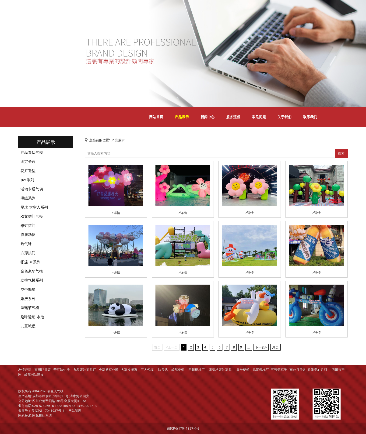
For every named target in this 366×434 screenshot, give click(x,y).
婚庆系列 (28, 298)
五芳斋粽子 (279, 369)
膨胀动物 (28, 234)
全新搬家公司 (108, 369)
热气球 (26, 243)
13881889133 (65, 405)
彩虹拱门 (28, 225)
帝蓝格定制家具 (220, 369)
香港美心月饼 (317, 369)
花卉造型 (28, 170)
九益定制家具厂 (84, 369)
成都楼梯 (177, 369)
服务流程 (233, 117)
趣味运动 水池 (32, 316)
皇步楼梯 (242, 369)
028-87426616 (43, 405)
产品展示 (182, 117)
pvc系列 (27, 179)
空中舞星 (28, 289)
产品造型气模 (32, 152)
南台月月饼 (297, 369)
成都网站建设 (34, 374)
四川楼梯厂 (196, 369)
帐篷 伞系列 (30, 262)
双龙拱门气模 (32, 216)
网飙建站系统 (42, 415)
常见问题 (259, 117)
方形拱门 (28, 252)
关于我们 (285, 117)
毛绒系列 (28, 198)
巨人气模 (148, 369)
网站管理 (74, 410)
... (248, 347)
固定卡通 (28, 161)
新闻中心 (208, 117)
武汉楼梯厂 (261, 369)
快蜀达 (163, 369)
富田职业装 (43, 369)
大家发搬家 (129, 369)
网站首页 (156, 117)
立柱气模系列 (32, 280)
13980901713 (86, 405)
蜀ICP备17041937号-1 (47, 410)
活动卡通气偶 (32, 189)
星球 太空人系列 (34, 207)
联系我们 (310, 117)
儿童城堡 (28, 325)
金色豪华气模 (32, 271)
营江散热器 (61, 369)
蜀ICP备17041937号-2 (183, 428)
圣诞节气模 (30, 307)
